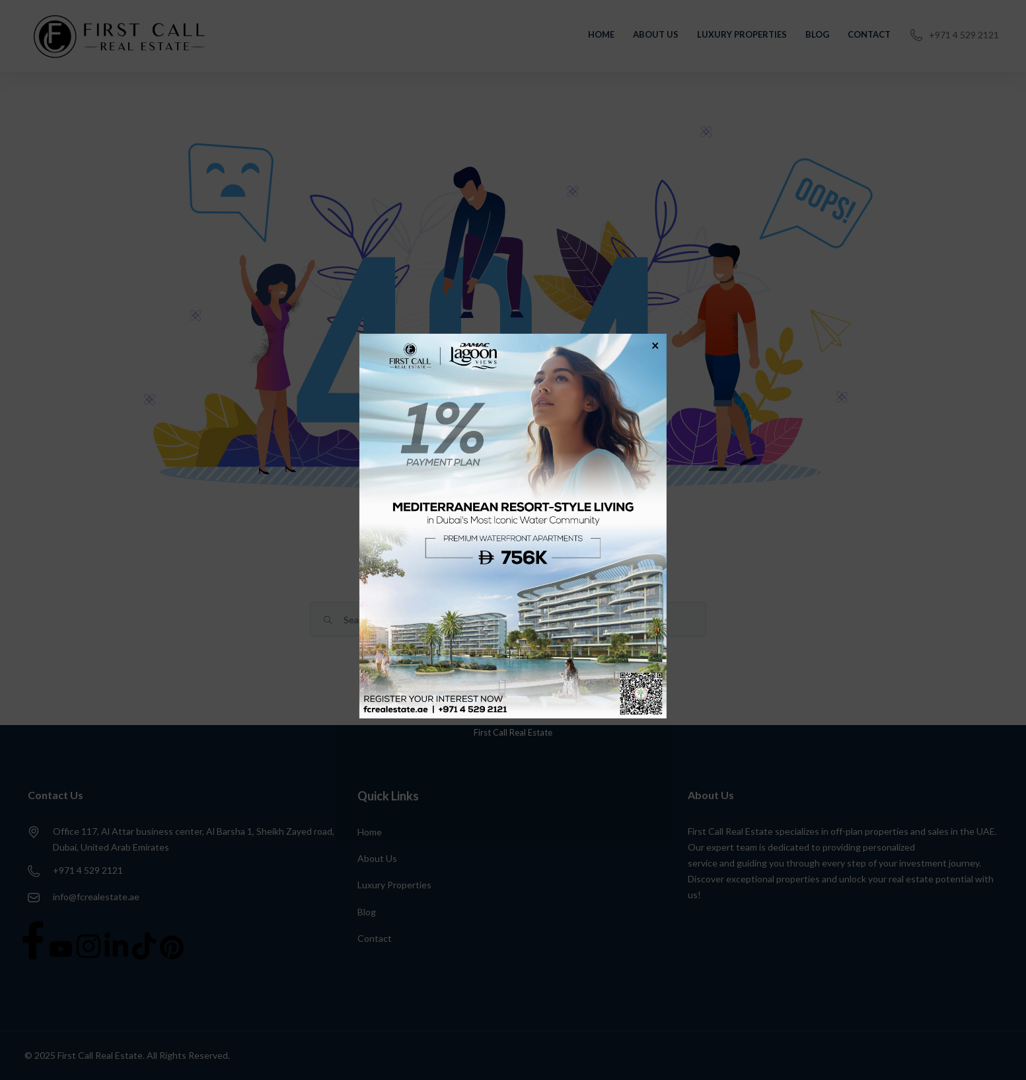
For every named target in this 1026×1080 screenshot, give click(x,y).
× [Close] (655, 344)
